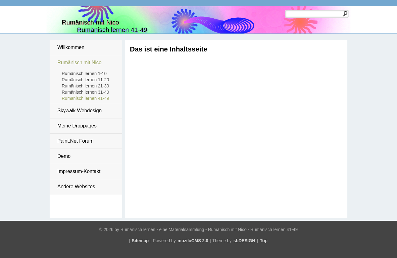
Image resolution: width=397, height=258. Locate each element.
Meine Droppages (76, 125)
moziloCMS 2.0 (193, 240)
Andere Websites (76, 186)
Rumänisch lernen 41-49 (85, 98)
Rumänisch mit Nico (79, 62)
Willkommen (70, 47)
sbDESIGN (244, 240)
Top (264, 240)
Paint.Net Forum (75, 141)
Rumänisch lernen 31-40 (85, 92)
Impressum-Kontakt (78, 171)
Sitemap (140, 240)
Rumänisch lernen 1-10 (84, 73)
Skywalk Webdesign (79, 110)
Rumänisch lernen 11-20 (85, 79)
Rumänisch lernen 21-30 (85, 85)
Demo (64, 156)
